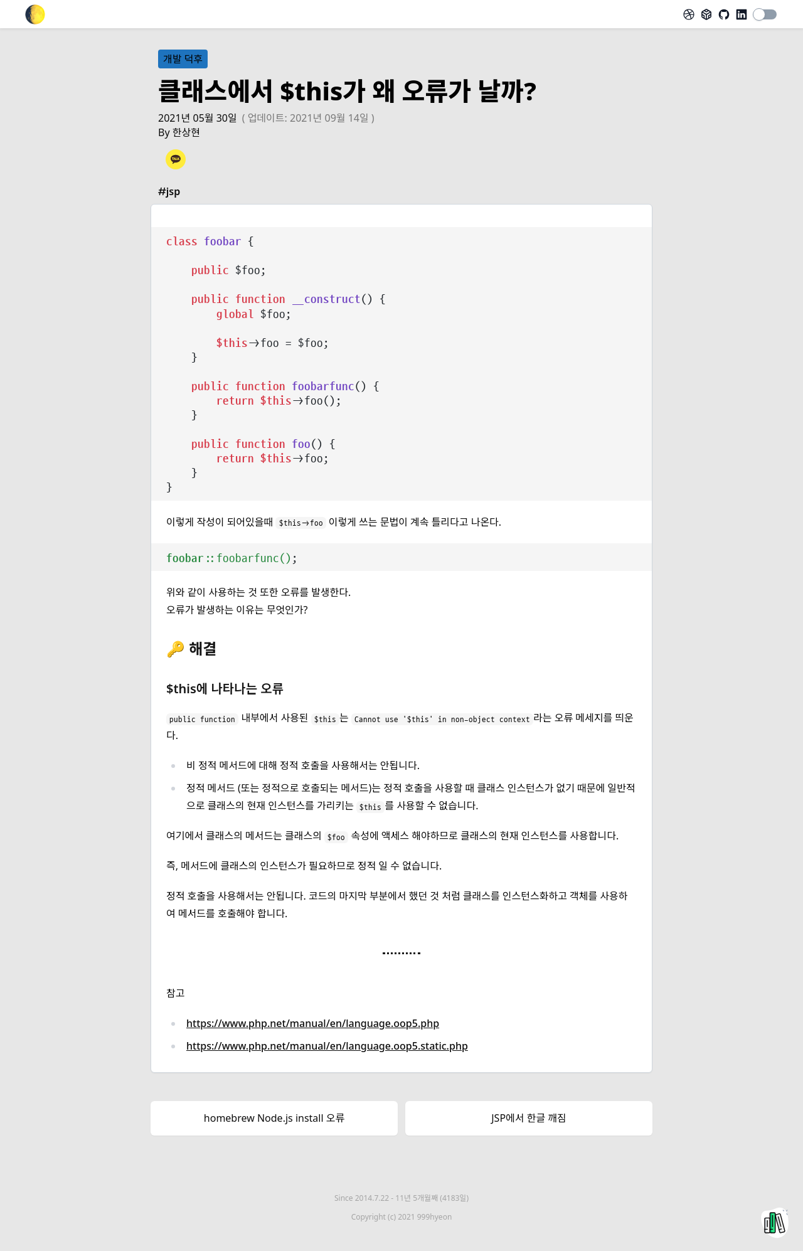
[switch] (765, 14)
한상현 (186, 132)
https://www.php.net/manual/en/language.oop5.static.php (327, 1046)
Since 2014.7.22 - (401, 1198)
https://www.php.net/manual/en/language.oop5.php (312, 1023)
